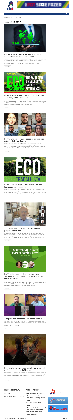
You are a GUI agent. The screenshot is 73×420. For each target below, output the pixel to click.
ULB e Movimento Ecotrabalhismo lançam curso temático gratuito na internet (24, 96)
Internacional (11, 13)
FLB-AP (38, 13)
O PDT (6, 13)
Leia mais (7, 66)
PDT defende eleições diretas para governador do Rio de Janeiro (36, 394)
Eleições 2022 (49, 13)
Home (5, 17)
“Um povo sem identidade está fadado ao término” (24, 319)
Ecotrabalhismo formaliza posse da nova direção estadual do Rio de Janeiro (24, 140)
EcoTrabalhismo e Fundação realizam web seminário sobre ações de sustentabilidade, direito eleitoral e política (24, 276)
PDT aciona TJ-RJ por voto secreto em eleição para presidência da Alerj (36, 399)
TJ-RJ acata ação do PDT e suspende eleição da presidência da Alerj (36, 404)
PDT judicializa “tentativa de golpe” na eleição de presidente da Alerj (36, 408)
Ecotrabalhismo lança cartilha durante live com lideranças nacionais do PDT (23, 186)
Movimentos (17, 13)
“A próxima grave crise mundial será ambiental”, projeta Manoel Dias (23, 229)
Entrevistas (23, 13)
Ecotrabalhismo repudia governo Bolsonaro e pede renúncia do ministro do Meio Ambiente (24, 369)
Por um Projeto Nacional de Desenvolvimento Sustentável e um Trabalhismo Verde (22, 55)
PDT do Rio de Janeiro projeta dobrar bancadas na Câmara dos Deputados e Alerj (35, 413)
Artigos (29, 13)
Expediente (66, 418)
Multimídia (34, 13)
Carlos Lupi (43, 13)
